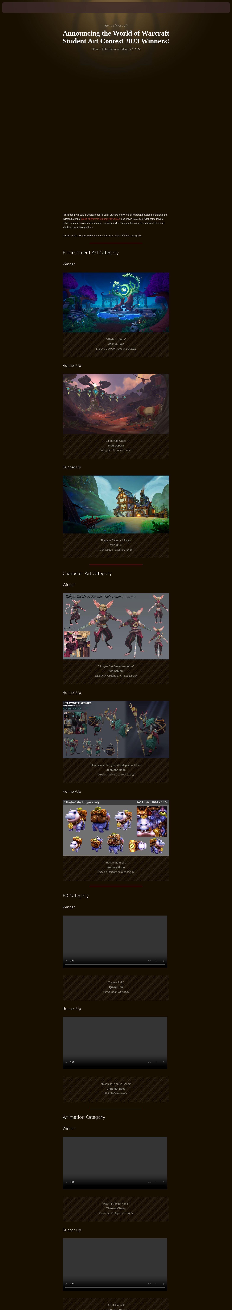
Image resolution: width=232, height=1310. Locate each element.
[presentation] (13, 7)
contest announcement (84, 1210)
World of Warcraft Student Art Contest (101, 79)
